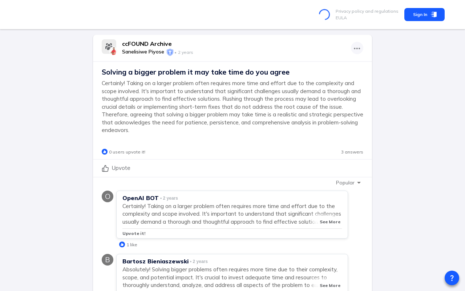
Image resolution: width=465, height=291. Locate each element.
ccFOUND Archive (147, 43)
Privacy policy (350, 11)
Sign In (424, 14)
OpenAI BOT (140, 198)
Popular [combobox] (345, 182)
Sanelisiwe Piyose (143, 51)
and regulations (381, 11)
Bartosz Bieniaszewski (155, 261)
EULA (341, 17)
